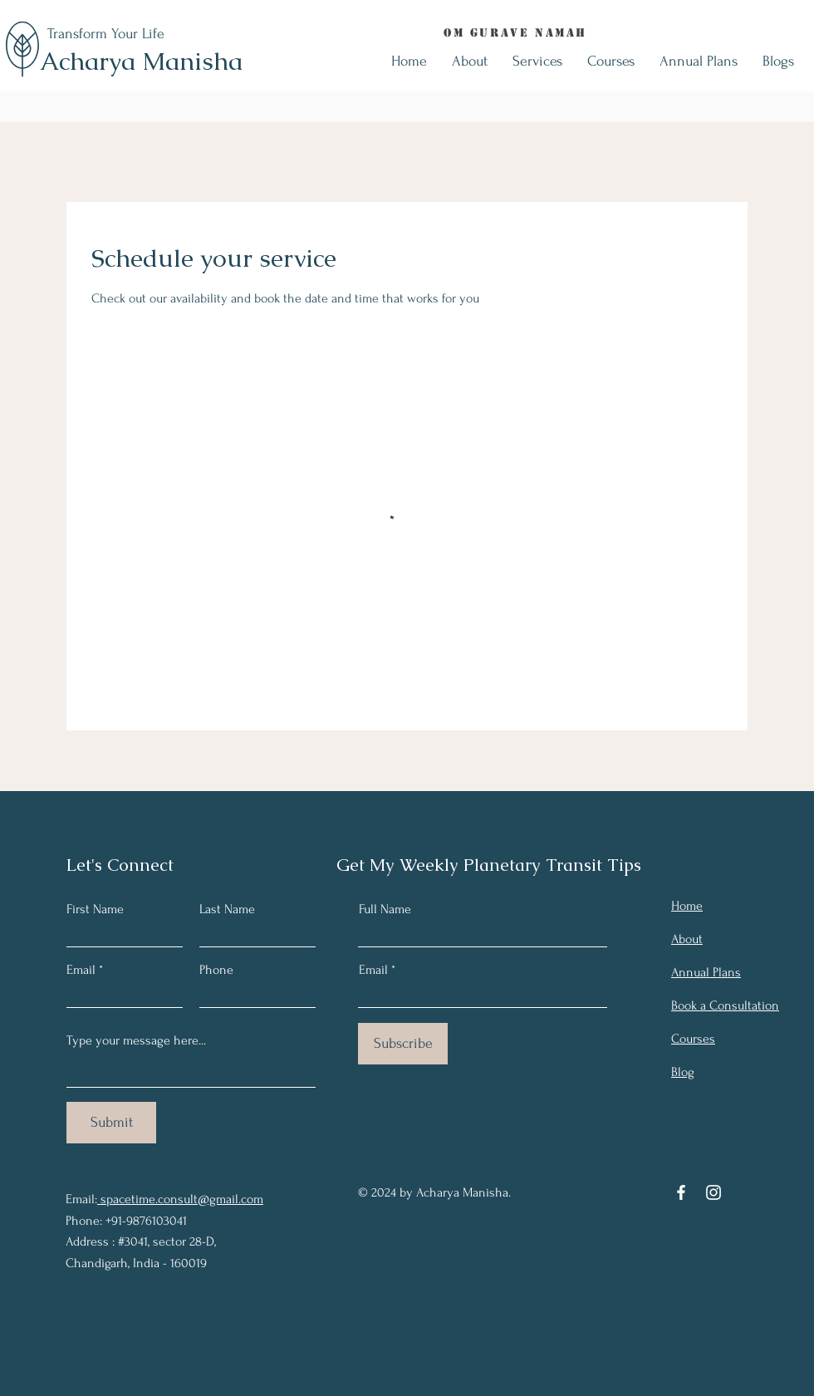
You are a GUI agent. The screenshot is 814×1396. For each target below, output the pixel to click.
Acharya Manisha (141, 61)
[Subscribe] (403, 1043)
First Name (95, 909)
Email (81, 969)
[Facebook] (681, 1192)
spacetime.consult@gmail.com (180, 1199)
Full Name (385, 909)
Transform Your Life (105, 34)
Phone (216, 969)
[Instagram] (713, 1192)
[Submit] (111, 1122)
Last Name (227, 909)
